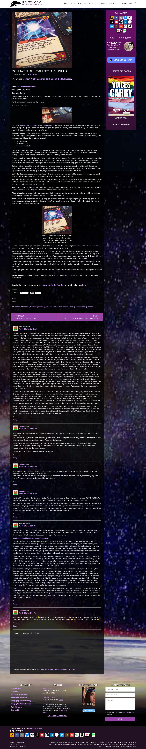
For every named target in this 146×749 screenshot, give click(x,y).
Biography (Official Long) (21, 704)
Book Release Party (49, 697)
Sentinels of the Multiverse (58, 79)
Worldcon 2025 (47, 688)
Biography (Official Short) (21, 701)
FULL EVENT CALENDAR (57, 716)
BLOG (97, 3)
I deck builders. (30, 125)
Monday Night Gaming (33, 79)
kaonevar (22, 426)
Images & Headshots (19, 694)
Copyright (15, 710)
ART (79, 3)
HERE (113, 43)
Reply (15, 420)
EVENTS (104, 3)
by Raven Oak (19, 742)
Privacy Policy (125, 712)
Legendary (46, 125)
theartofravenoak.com (35, 729)
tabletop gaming (75, 307)
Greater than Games (28, 86)
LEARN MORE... (121, 118)
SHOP (130, 3)
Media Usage (16, 688)
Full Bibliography (17, 707)
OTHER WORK (88, 3)
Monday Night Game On (21, 307)
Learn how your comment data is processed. (58, 669)
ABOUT (66, 3)
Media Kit (14, 691)
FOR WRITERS (114, 3)
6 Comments (34, 74)
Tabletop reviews (87, 307)
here (84, 285)
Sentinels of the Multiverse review (57, 307)
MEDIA (124, 3)
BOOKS (73, 3)
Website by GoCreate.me (18, 746)
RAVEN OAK (35, 3)
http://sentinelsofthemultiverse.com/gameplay (30, 538)
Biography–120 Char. (19, 697)
